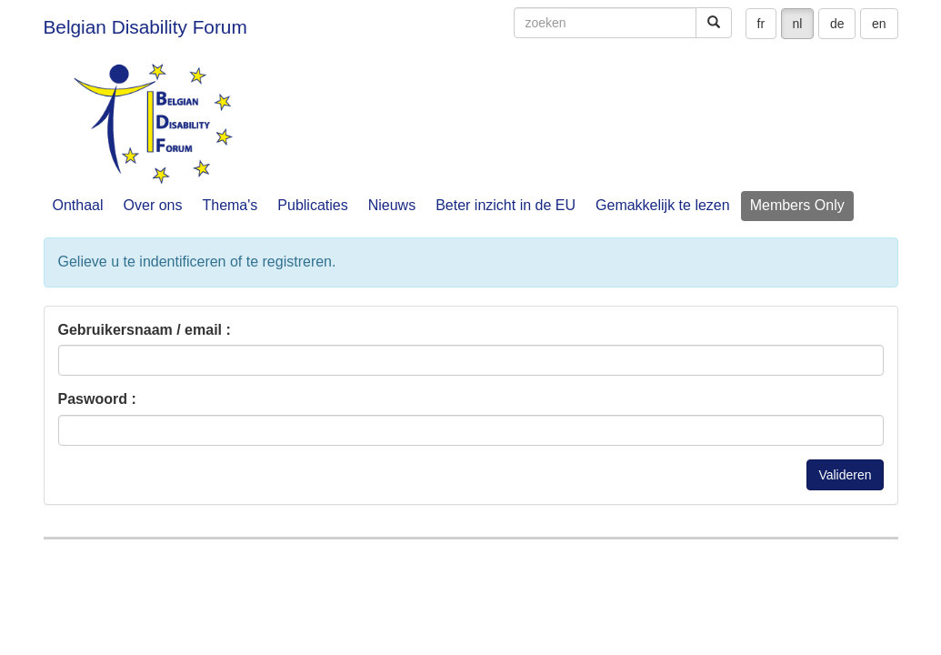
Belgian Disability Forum (145, 26)
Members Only (797, 205)
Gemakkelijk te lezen (663, 205)
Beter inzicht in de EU (505, 205)
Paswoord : (97, 399)
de (837, 23)
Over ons (153, 205)
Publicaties (312, 205)
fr (761, 23)
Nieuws (391, 205)
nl (798, 23)
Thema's (229, 205)
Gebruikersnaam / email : (144, 330)
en (879, 23)
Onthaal (78, 205)
